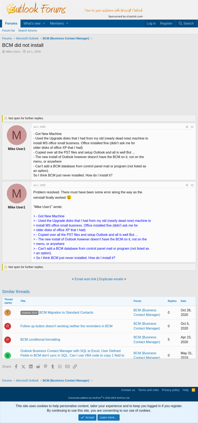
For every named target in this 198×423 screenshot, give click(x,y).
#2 (192, 185)
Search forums (27, 30)
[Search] (186, 23)
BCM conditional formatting (40, 339)
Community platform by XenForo (99, 398)
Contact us (128, 390)
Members (57, 23)
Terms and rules (148, 390)
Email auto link (85, 279)
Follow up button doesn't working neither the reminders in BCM (66, 326)
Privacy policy (171, 390)
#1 (192, 126)
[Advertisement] (99, 84)
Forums (11, 23)
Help (186, 390)
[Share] (187, 127)
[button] (44, 23)
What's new (32, 23)
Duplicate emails (111, 279)
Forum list (8, 30)
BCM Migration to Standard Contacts (56, 312)
